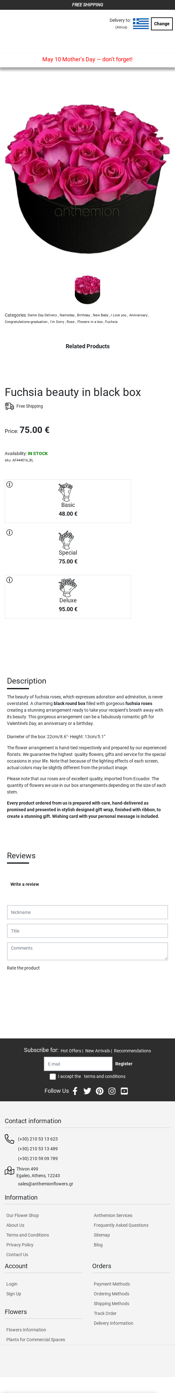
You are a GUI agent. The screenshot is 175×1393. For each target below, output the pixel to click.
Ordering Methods (111, 1293)
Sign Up (13, 1293)
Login (11, 1284)
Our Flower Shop (22, 1215)
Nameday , (68, 315)
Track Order (105, 1313)
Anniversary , (139, 315)
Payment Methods (112, 1284)
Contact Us (17, 1254)
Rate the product (23, 967)
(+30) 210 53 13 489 (38, 1148)
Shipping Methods (111, 1303)
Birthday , (84, 315)
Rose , (71, 322)
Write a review (24, 884)
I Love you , (119, 315)
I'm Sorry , (58, 322)
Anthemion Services (113, 1215)
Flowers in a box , (90, 322)
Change (162, 23)
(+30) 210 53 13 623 (38, 1138)
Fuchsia (111, 322)
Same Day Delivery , (43, 315)
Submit (17, 984)
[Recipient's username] (78, 1064)
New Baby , (101, 315)
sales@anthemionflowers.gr (45, 1183)
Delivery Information (113, 1323)
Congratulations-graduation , (27, 322)
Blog (98, 1244)
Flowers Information (26, 1329)
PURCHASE (68, 640)
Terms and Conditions (27, 1235)
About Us (15, 1225)
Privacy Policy (19, 1244)
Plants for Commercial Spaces (35, 1339)
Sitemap (102, 1235)
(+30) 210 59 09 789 (38, 1158)
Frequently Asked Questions (121, 1225)
